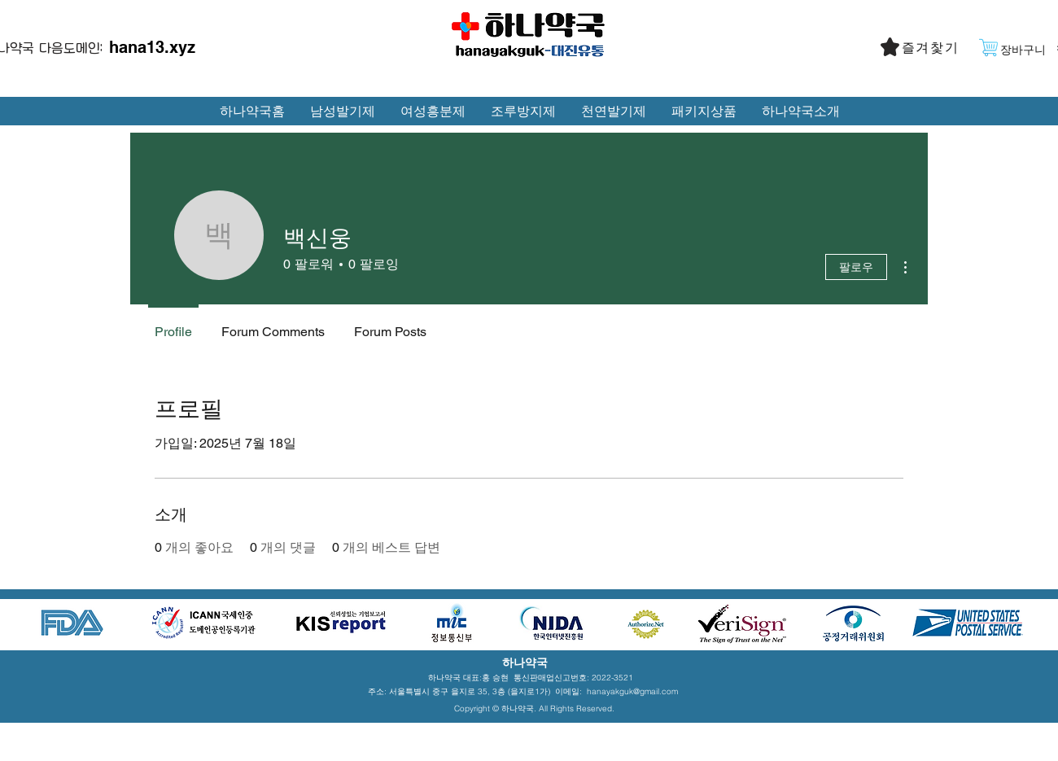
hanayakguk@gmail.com (632, 691)
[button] (931, 48)
